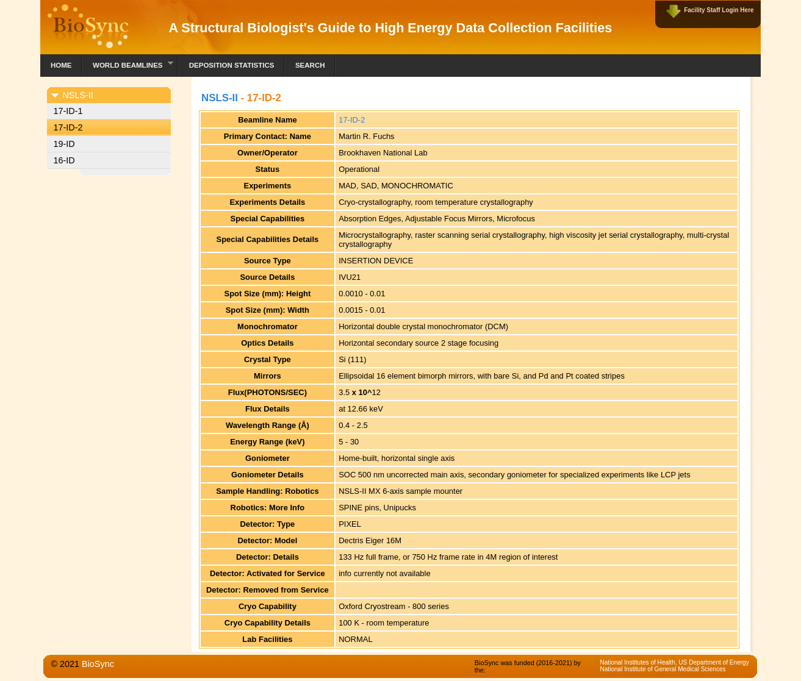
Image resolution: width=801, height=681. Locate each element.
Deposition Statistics (232, 65)
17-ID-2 (67, 127)
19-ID (63, 144)
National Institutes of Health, (639, 662)
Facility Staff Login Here (718, 10)
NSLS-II (219, 98)
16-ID (63, 160)
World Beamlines (127, 63)
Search (310, 65)
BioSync (98, 664)
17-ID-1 (67, 111)
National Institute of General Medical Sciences (662, 669)
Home (61, 65)
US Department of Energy (713, 662)
